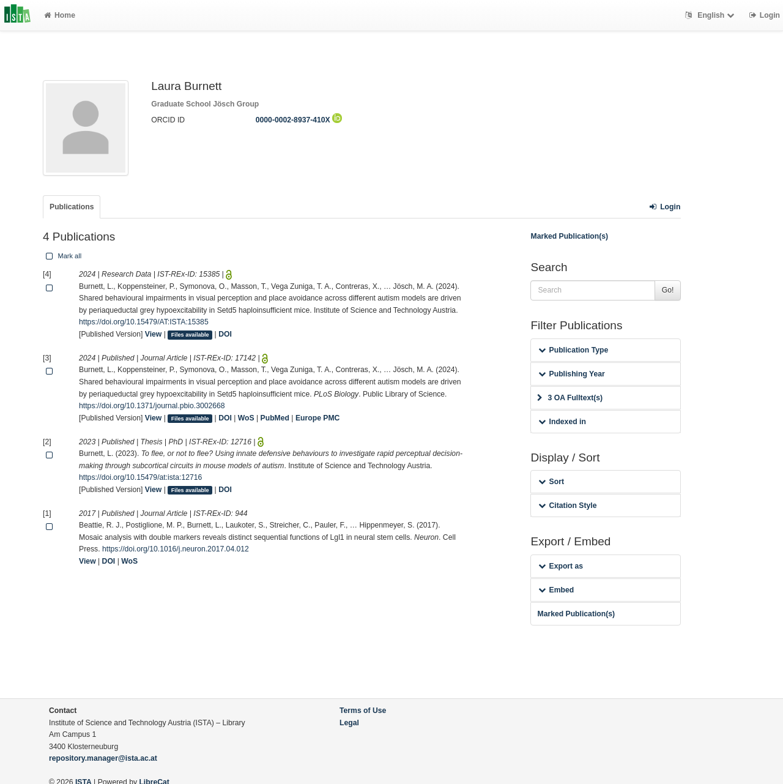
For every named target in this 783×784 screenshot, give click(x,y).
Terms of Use (363, 710)
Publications (72, 207)
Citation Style (567, 505)
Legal (349, 723)
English (711, 15)
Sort (550, 481)
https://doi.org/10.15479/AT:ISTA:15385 (144, 322)
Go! (668, 290)
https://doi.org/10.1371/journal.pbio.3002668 (152, 405)
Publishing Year (571, 374)
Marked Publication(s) (569, 236)
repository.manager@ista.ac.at (103, 758)
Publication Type (573, 350)
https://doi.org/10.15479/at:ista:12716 (140, 477)
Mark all (62, 255)
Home (59, 15)
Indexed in (561, 421)
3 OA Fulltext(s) (570, 398)
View (153, 334)
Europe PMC (317, 418)
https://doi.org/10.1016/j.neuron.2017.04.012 (175, 549)
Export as (560, 566)
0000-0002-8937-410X (299, 120)
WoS (246, 418)
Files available (190, 335)
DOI (225, 334)
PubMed (275, 418)
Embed (556, 590)
